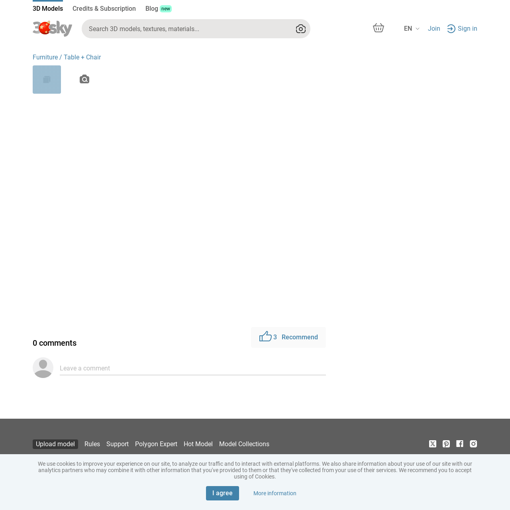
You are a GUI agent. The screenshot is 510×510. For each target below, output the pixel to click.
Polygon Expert (156, 444)
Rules (92, 444)
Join (434, 28)
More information (274, 493)
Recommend (288, 337)
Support (117, 444)
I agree (222, 493)
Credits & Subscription (104, 8)
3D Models (48, 8)
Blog (158, 8)
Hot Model (198, 444)
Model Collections (244, 444)
